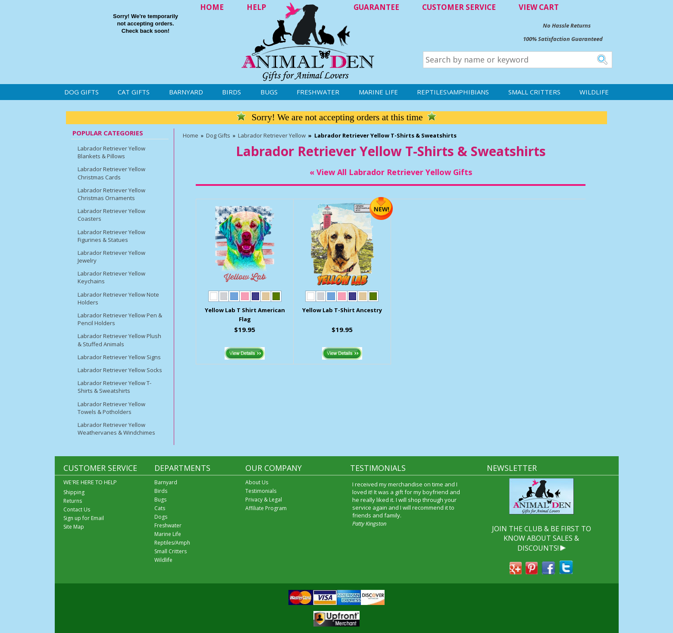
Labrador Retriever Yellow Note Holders (118, 298)
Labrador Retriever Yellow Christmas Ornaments (111, 194)
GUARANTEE (376, 7)
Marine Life (378, 92)
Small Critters (534, 92)
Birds (231, 92)
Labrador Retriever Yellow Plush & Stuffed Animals (119, 340)
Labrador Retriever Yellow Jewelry (111, 256)
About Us (256, 482)
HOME (212, 7)
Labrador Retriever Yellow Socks (120, 370)
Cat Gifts (134, 92)
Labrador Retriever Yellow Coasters (111, 214)
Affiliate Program (266, 508)
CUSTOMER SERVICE (459, 7)
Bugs (269, 92)
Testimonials (260, 491)
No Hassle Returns (567, 25)
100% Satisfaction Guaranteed (563, 39)
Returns (72, 501)
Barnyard (186, 92)
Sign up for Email (83, 518)
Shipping (74, 492)
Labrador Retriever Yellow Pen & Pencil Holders (120, 319)
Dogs (160, 516)
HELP (256, 7)
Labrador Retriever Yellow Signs (119, 357)
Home (190, 135)
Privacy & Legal (263, 499)
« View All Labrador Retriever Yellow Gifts (391, 172)
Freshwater (318, 92)
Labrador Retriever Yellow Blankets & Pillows (111, 152)
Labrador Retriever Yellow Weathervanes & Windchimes (116, 428)
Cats (159, 508)
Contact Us (76, 509)
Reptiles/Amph (172, 542)
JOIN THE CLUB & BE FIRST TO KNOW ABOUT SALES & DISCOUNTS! (541, 538)
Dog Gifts (81, 92)
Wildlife (594, 92)
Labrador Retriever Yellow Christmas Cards (111, 173)
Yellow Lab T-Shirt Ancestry (342, 310)
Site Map (73, 526)
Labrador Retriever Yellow (272, 135)
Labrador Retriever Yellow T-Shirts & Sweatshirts (114, 387)
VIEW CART (539, 7)
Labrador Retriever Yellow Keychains (111, 277)
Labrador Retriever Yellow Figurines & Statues (111, 236)
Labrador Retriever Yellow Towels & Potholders (111, 408)
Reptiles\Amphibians (453, 92)
